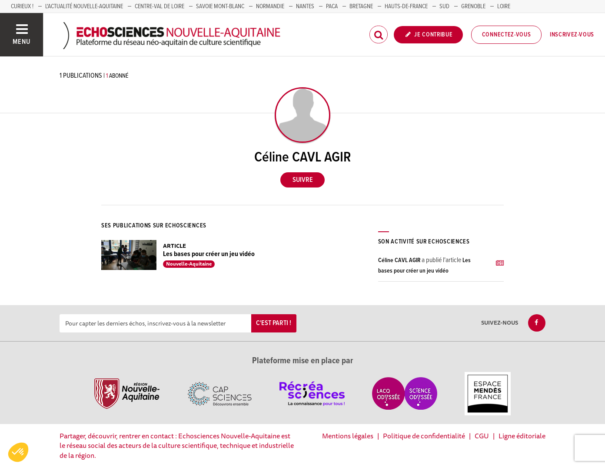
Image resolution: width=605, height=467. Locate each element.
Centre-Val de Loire (159, 6)
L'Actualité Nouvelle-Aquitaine (84, 6)
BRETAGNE (361, 6)
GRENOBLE (473, 6)
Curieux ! (22, 6)
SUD (444, 6)
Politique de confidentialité (424, 435)
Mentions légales (347, 435)
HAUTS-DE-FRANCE (406, 6)
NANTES (305, 6)
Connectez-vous (506, 35)
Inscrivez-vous (572, 35)
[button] (18, 452)
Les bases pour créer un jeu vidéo (209, 254)
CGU (482, 435)
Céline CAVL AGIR (399, 260)
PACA (332, 6)
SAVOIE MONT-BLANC (220, 6)
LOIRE (503, 6)
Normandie (270, 6)
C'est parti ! (273, 323)
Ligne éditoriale (522, 435)
